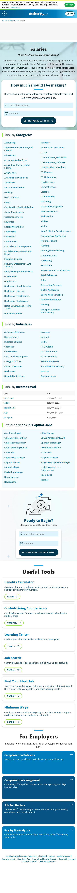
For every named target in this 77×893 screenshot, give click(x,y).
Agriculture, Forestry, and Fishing (16, 166)
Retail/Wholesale (49, 275)
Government (10, 276)
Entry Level (9, 236)
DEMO (70, 13)
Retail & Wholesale (50, 361)
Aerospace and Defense (15, 160)
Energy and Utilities (14, 226)
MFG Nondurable (49, 351)
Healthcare (9, 371)
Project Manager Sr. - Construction (51, 468)
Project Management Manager (55, 462)
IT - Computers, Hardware (53, 157)
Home (4, 20)
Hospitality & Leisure (14, 376)
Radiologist (46, 474)
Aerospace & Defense (14, 332)
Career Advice (37, 859)
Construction (10, 351)
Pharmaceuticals (49, 240)
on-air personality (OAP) (53, 437)
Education (9, 221)
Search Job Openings (67, 859)
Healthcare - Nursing (14, 291)
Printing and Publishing (52, 250)
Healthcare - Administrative (17, 286)
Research (13, 20)
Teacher (44, 479)
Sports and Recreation (52, 294)
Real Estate (46, 265)
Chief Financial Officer (15, 442)
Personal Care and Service (53, 236)
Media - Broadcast (49, 211)
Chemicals (9, 346)
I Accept (69, 4)
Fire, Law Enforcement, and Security (17, 265)
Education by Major (29, 862)
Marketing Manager (13, 472)
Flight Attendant (12, 462)
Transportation (48, 376)
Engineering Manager (14, 457)
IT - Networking (48, 177)
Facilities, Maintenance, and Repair (17, 252)
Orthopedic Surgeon (51, 447)
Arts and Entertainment (16, 177)
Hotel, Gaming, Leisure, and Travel (17, 307)
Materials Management (52, 206)
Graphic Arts (10, 281)
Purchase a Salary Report (29, 856)
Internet (45, 337)
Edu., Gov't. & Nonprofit (16, 356)
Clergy (7, 202)
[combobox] (37, 113)
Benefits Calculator (50, 859)
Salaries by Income (64, 856)
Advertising (10, 155)
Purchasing (46, 260)
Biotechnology (11, 197)
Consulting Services (14, 212)
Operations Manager (51, 442)
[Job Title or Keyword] (38, 105)
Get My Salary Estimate (38, 120)
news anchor (10, 482)
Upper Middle (9, 407)
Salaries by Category (47, 856)
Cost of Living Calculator (46, 862)
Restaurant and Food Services (55, 270)
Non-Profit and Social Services (56, 231)
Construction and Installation (18, 207)
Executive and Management (18, 246)
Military (44, 221)
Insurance (45, 142)
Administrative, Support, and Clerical (18, 149)
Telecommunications (51, 299)
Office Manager (48, 433)
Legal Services (48, 182)
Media (44, 341)
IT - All (44, 152)
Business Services (13, 341)
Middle (7, 403)
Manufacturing (48, 196)
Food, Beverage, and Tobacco (18, 271)
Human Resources (13, 313)
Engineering (10, 231)
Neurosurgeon (11, 477)
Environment (10, 241)
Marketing (46, 201)
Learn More (15, 7)
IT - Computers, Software (53, 162)
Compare (14, 622)
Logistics (45, 191)
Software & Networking (52, 366)
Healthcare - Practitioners (17, 296)
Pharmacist (46, 452)
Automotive (10, 182)
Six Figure (8, 417)
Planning (45, 245)
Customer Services (13, 217)
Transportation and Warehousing (50, 311)
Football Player (11, 467)
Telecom (45, 371)
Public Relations (49, 255)
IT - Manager (47, 172)
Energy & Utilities (12, 361)
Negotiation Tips (24, 859)
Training (45, 304)
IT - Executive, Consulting (53, 167)
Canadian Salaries (12, 856)
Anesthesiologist (12, 433)
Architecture (10, 172)
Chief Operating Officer (15, 447)
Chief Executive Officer (15, 437)
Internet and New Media (52, 147)
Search (13, 646)
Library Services (48, 187)
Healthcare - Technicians (16, 301)
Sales (43, 280)
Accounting (9, 142)
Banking (8, 192)
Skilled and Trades (50, 290)
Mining (44, 226)
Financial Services (13, 259)
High (6, 412)
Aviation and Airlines (14, 187)
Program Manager (49, 457)
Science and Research (51, 285)
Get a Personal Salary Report (38, 552)
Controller (9, 452)
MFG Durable (47, 346)
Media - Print (47, 216)
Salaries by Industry (9, 859)
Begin (12, 596)
